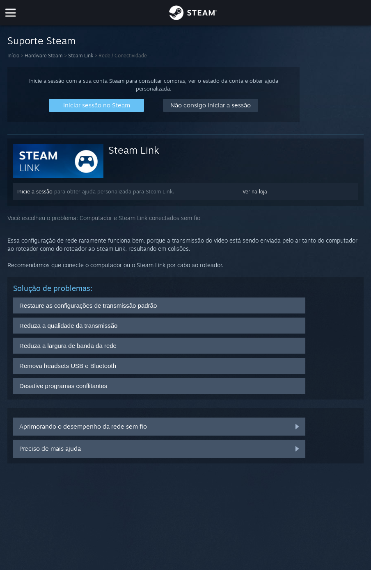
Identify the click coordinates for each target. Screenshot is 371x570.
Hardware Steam (44, 55)
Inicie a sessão (35, 191)
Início (13, 55)
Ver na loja (255, 191)
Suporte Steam (41, 40)
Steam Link (80, 55)
